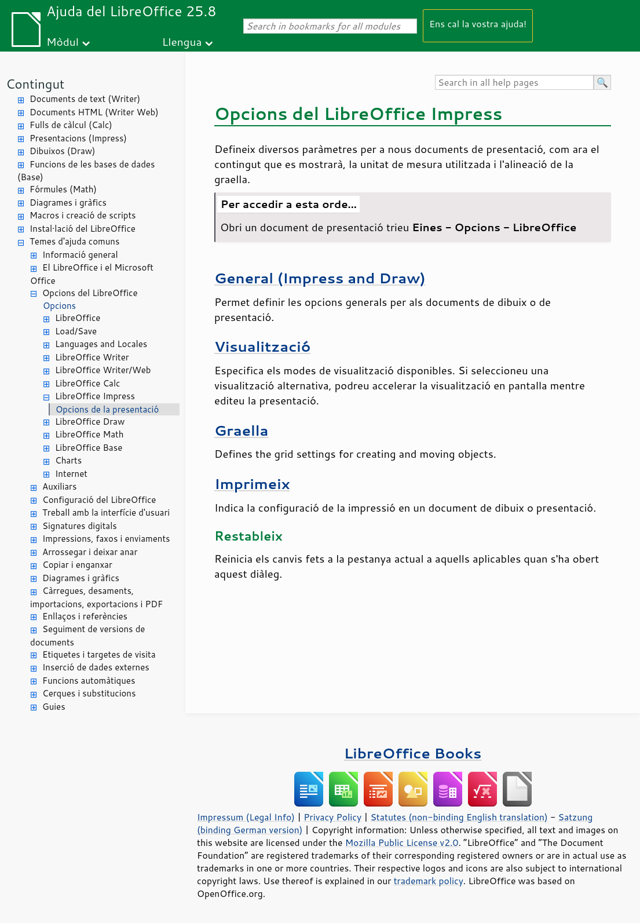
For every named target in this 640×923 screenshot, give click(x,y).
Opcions (59, 306)
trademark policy (428, 880)
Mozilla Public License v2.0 (402, 842)
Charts (68, 460)
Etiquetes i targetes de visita (99, 654)
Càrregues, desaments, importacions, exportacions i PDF (96, 597)
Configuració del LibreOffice (99, 500)
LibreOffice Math (89, 434)
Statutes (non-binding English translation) (458, 817)
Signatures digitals (79, 526)
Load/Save (76, 331)
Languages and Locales (101, 344)
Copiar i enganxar (77, 565)
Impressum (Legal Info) (246, 817)
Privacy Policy (332, 817)
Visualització (262, 346)
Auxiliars (59, 486)
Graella (241, 430)
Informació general (80, 255)
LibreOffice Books (413, 753)
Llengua (182, 41)
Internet (71, 474)
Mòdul (62, 41)
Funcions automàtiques (88, 680)
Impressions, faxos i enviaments (106, 538)
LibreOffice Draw (90, 421)
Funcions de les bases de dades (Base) (86, 171)
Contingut (35, 84)
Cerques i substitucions (89, 693)
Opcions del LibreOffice (90, 293)
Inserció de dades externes (95, 667)
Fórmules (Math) (63, 189)
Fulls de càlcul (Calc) (71, 125)
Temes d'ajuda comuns (74, 241)
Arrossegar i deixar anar (89, 552)
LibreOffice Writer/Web (103, 370)
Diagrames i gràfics (68, 202)
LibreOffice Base (88, 448)
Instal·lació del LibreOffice (83, 228)
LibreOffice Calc (87, 383)
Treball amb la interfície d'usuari (106, 512)
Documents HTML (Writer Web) (94, 112)
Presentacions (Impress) (78, 138)
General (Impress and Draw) (319, 278)
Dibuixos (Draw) (62, 151)
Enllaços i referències (84, 616)
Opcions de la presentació (107, 409)
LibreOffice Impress (95, 396)
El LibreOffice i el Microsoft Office (91, 274)
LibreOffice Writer (92, 357)
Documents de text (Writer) (85, 99)
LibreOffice (77, 318)
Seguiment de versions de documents (87, 635)
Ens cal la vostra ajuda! (477, 23)
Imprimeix (252, 483)
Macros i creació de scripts (83, 215)
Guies (53, 707)
